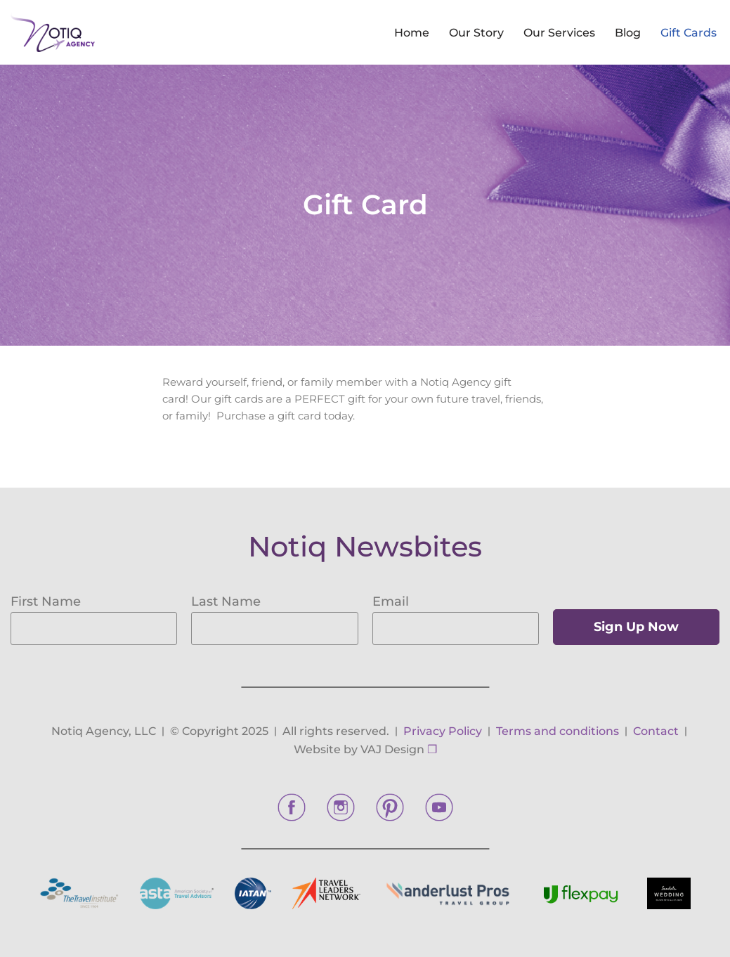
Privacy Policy (442, 731)
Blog (628, 32)
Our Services (559, 32)
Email (390, 601)
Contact (656, 731)
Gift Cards (688, 32)
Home (411, 32)
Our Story (476, 32)
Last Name (226, 601)
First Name (46, 601)
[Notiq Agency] (53, 32)
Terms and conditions (557, 731)
